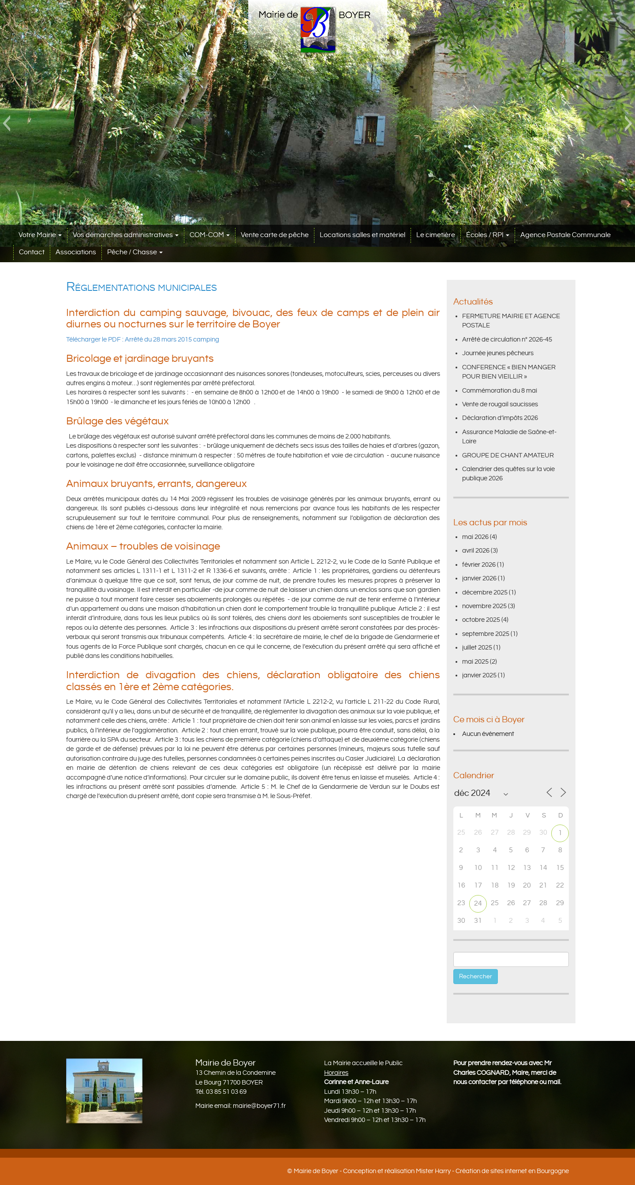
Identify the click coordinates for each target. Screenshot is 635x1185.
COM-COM (210, 235)
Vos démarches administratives (126, 235)
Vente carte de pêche (275, 235)
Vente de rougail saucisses (500, 404)
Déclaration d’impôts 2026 (500, 418)
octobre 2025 (481, 620)
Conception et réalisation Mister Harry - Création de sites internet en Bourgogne (456, 1171)
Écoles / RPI (487, 235)
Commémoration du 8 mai (499, 390)
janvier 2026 (479, 578)
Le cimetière (435, 235)
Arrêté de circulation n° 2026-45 (507, 339)
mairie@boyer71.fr (259, 1106)
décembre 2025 (485, 592)
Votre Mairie (40, 235)
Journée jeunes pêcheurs (498, 353)
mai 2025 (475, 661)
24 (478, 903)
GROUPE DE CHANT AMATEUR (508, 455)
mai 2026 (475, 537)
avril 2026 (475, 550)
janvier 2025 (479, 675)
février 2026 (479, 564)
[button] (6, 123)
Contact (32, 252)
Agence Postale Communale (565, 235)
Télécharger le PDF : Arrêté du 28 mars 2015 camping (142, 339)
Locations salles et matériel (362, 235)
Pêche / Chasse (135, 252)
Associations (76, 252)
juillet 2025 (477, 647)
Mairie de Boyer (316, 1171)
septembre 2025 (485, 634)
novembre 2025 (484, 606)
